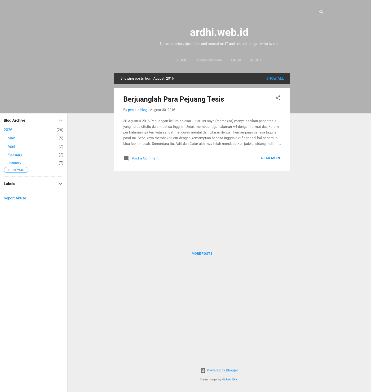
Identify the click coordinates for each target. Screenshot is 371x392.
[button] (278, 98)
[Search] (321, 13)
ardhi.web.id (219, 32)
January (14, 163)
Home (182, 60)
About (255, 60)
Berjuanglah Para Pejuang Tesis (173, 99)
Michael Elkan (230, 379)
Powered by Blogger (219, 370)
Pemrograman (209, 60)
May (11, 138)
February (15, 154)
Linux (236, 60)
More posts (202, 253)
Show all (275, 78)
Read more (271, 158)
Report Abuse (15, 198)
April (11, 146)
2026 (8, 130)
